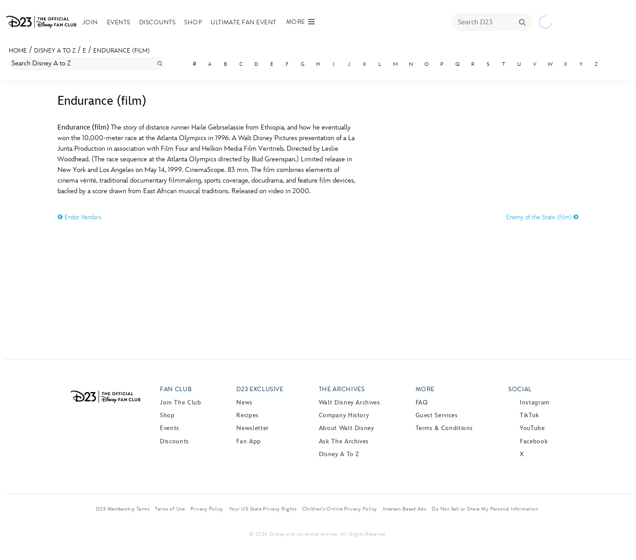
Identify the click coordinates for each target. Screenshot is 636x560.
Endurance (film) (121, 50)
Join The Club (180, 402)
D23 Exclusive (259, 389)
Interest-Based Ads (404, 509)
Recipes (247, 415)
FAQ (422, 402)
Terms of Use (170, 509)
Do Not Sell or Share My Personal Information (485, 509)
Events (118, 22)
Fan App (248, 441)
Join (90, 22)
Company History (344, 415)
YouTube (532, 428)
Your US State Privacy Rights (262, 509)
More (425, 389)
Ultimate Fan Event (243, 22)
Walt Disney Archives (349, 402)
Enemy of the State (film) (542, 217)
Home (18, 50)
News (244, 402)
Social (520, 389)
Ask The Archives (344, 441)
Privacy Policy (206, 509)
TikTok (529, 415)
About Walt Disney (346, 428)
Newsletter (252, 428)
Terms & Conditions (444, 428)
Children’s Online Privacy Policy (339, 509)
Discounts (157, 22)
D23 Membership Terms (123, 509)
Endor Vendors (79, 217)
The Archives (342, 389)
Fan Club (176, 389)
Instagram (534, 402)
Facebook (534, 441)
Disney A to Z (55, 50)
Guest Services (437, 415)
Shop (193, 22)
